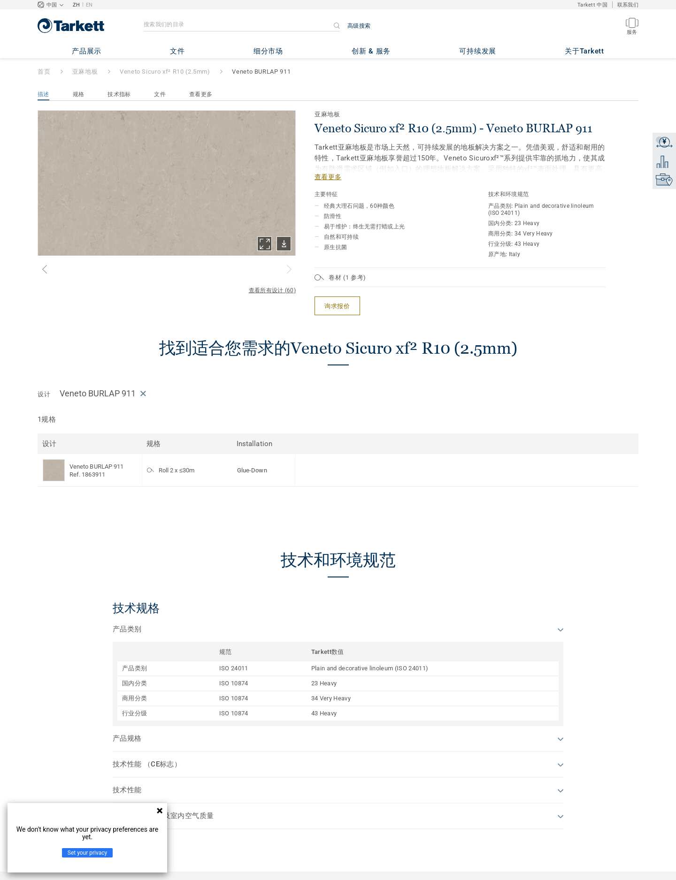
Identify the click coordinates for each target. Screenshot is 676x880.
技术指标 (119, 94)
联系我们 (627, 5)
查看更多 (200, 94)
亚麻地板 (85, 71)
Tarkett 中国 (592, 5)
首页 (44, 71)
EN (89, 5)
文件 (160, 94)
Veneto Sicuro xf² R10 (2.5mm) (165, 71)
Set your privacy (87, 853)
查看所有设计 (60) (272, 290)
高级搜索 (358, 26)
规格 (78, 94)
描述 (43, 94)
